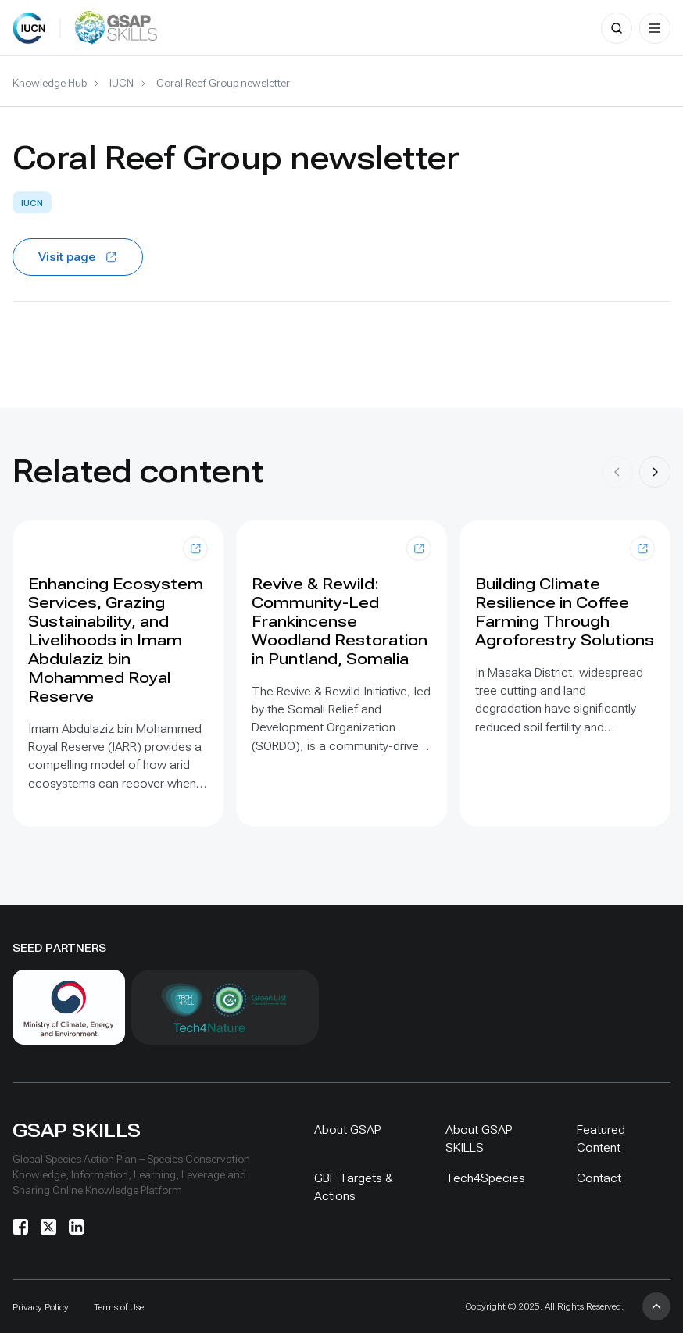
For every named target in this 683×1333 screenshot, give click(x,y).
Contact (599, 1177)
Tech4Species (485, 1177)
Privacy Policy (41, 1307)
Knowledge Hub (50, 83)
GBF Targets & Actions (353, 1186)
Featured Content (601, 1138)
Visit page (77, 256)
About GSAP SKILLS (479, 1138)
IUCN (121, 83)
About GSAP (347, 1129)
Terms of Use (119, 1307)
